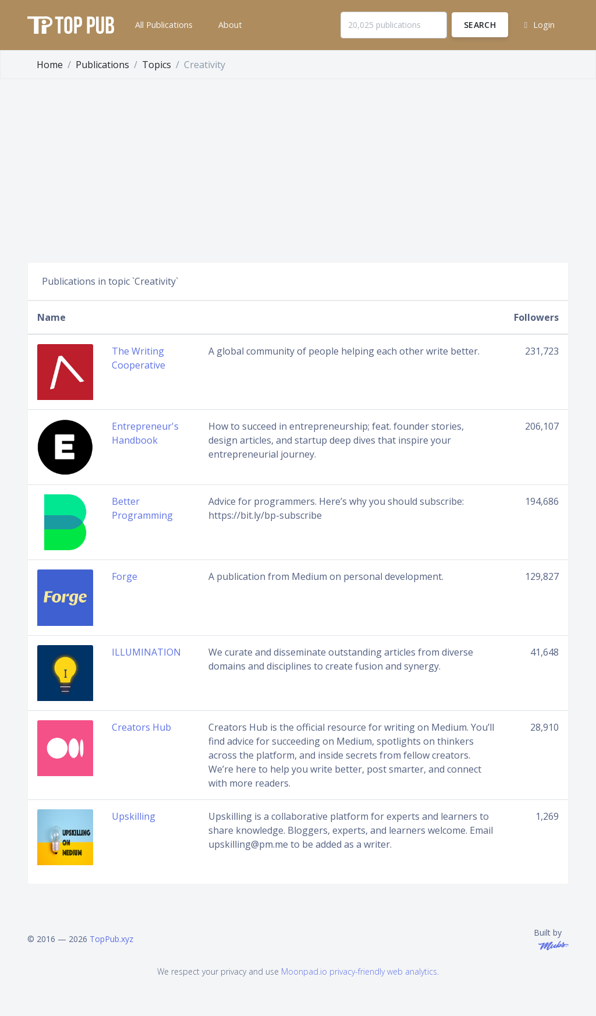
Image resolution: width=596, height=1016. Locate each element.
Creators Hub (141, 727)
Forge (124, 576)
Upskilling (133, 816)
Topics (156, 64)
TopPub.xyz (111, 938)
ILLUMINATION (146, 652)
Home (50, 64)
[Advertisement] (298, 166)
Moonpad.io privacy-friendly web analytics (359, 971)
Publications (102, 64)
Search (480, 24)
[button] (162, 25)
